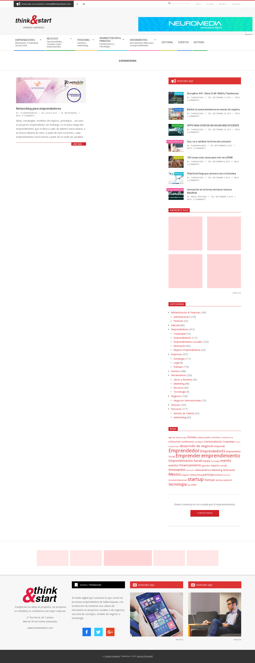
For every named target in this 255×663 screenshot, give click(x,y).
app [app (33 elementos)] (185, 437)
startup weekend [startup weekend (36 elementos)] (224, 480)
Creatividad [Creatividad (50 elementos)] (228, 441)
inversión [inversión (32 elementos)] (190, 470)
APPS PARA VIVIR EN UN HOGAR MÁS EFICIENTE (213, 125)
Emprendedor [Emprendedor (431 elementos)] (184, 450)
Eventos (175, 371)
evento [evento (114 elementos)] (225, 460)
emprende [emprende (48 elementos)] (219, 446)
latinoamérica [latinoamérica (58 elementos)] (203, 470)
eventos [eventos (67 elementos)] (173, 465)
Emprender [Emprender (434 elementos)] (188, 455)
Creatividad (180, 333)
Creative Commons (112, 656)
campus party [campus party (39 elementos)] (203, 437)
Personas (176, 409)
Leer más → (78, 144)
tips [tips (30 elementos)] (189, 485)
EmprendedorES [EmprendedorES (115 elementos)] (212, 451)
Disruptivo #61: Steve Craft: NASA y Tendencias (213, 93)
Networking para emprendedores (38, 108)
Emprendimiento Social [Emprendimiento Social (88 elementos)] (185, 461)
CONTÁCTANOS (204, 513)
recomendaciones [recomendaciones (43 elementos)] (177, 480)
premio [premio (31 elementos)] (226, 475)
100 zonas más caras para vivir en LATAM (210, 157)
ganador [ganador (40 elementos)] (206, 465)
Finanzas (178, 320)
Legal (176, 362)
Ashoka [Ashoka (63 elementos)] (191, 437)
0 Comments (28, 115)
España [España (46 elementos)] (206, 460)
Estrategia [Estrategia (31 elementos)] (215, 461)
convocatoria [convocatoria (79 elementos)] (213, 441)
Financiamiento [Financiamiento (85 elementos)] (190, 465)
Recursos (178, 157)
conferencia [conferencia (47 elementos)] (187, 441)
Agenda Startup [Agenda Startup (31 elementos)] (175, 437)
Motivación (180, 345)
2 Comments (193, 116)
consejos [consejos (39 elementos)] (198, 441)
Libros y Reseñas (183, 379)
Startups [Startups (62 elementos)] (209, 480)
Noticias (179, 93)
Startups (179, 109)
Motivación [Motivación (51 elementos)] (229, 470)
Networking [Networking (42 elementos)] (196, 474)
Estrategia (179, 358)
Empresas (176, 354)
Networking (71, 113)
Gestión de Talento (184, 413)
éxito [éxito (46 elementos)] (193, 484)
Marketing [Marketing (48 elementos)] (216, 470)
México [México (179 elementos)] (174, 474)
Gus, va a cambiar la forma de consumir (209, 141)
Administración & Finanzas (185, 312)
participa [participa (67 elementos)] (208, 474)
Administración (182, 316)
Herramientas (178, 375)
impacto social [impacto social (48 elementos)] (219, 465)
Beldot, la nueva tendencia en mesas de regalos (213, 109)
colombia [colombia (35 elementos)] (215, 437)
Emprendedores (179, 329)
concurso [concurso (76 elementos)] (174, 441)
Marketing (179, 383)
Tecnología (177, 125)
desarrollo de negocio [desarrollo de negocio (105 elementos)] (196, 446)
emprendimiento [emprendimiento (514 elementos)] (220, 455)
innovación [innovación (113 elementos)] (176, 469)
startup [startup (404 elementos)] (196, 479)
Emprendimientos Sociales (188, 341)
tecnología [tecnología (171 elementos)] (177, 484)
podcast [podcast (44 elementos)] (219, 474)
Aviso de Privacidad (145, 656)
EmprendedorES (175, 141)
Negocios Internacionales (187, 400)
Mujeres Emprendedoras (187, 349)
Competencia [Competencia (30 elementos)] (227, 437)
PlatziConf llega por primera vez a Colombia (211, 173)
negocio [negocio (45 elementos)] (185, 474)
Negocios (176, 396)
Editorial (175, 325)
